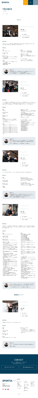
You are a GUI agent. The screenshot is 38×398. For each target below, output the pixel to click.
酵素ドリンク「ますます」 (26, 389)
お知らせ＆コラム (32, 382)
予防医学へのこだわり (26, 390)
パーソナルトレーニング (26, 383)
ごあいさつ (18, 382)
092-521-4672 (4, 386)
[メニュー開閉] (35, 2)
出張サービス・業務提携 (26, 385)
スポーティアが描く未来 (19, 387)
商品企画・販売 (25, 387)
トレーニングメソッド (33, 381)
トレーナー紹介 (18, 388)
